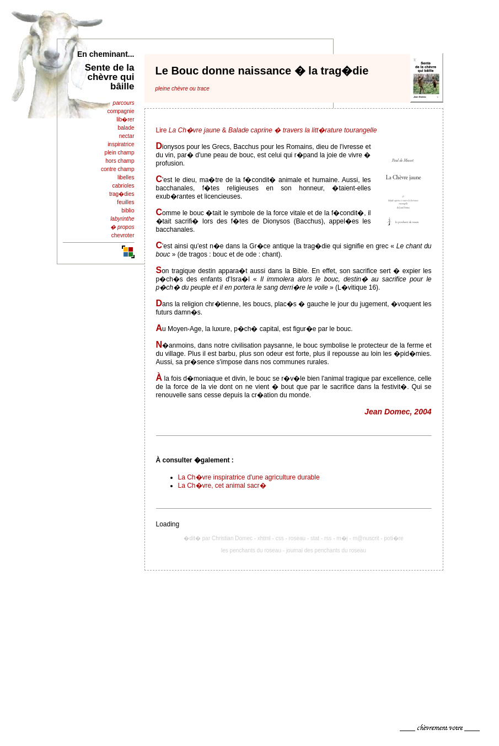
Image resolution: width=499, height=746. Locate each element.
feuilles (125, 202)
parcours (124, 103)
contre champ (118, 169)
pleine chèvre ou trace (182, 89)
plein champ (120, 153)
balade (125, 128)
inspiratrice (121, 144)
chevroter (123, 235)
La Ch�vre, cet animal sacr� (222, 485)
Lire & (266, 130)
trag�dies (122, 194)
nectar (127, 136)
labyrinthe (122, 219)
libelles (126, 177)
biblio (127, 210)
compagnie (121, 111)
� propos (122, 227)
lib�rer (125, 119)
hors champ (119, 161)
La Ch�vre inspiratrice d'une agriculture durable (249, 477)
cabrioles (123, 186)
